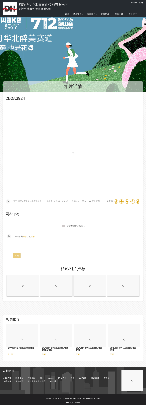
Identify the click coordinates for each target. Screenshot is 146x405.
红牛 (73, 378)
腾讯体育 (95, 378)
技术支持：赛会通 (73, 403)
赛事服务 (92, 14)
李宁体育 (19, 381)
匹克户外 (62, 378)
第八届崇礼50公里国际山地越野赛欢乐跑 (55, 349)
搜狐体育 (32, 378)
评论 (17, 256)
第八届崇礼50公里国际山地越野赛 (89, 349)
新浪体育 (83, 378)
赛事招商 (106, 14)
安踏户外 (7, 381)
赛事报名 (78, 14)
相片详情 (73, 86)
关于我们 (133, 14)
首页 (67, 14)
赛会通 (53, 381)
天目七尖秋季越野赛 (37, 381)
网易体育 (19, 378)
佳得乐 (106, 378)
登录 (134, 3)
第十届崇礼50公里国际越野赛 (21, 348)
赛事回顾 (119, 14)
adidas (51, 378)
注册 (141, 3)
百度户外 (7, 378)
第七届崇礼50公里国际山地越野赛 (123, 349)
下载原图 (94, 201)
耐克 (42, 378)
